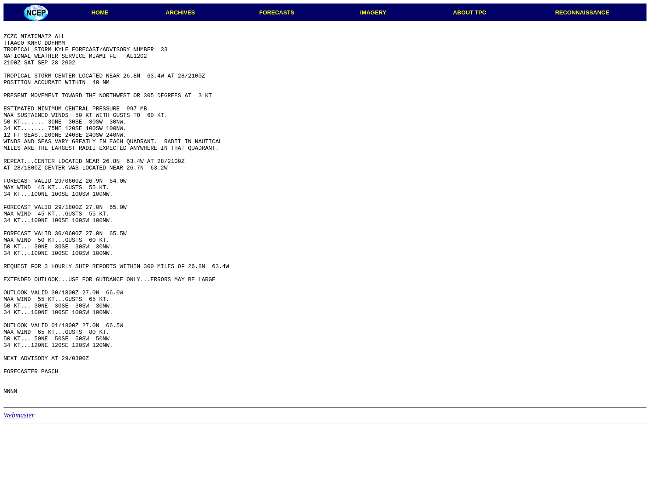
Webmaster (19, 490)
